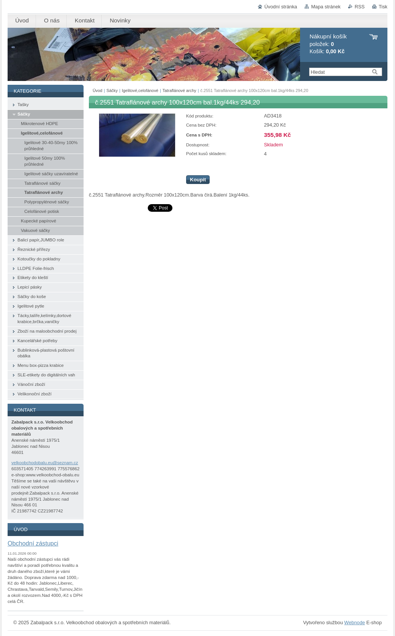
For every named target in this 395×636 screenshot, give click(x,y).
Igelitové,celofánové (140, 90)
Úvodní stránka (280, 7)
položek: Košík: (328, 43)
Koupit (198, 179)
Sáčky (112, 90)
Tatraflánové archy (179, 90)
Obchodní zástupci (33, 543)
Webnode (354, 622)
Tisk (383, 7)
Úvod (97, 90)
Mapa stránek (326, 7)
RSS (360, 7)
